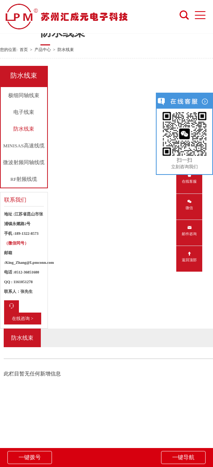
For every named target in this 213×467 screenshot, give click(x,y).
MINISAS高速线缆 (24, 145)
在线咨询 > (22, 318)
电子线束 (23, 112)
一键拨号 (30, 457)
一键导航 (183, 457)
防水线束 (23, 129)
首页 (24, 49)
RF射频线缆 (23, 179)
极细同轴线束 (23, 95)
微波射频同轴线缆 (24, 162)
